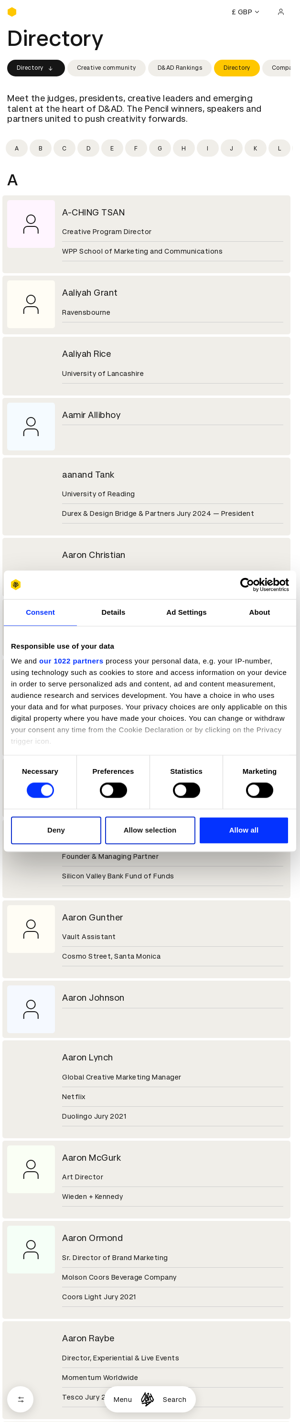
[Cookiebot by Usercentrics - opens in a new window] (247, 584)
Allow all (244, 830)
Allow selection (150, 830)
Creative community (106, 67)
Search (174, 1399)
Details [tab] (114, 612)
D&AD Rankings (180, 67)
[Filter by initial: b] (41, 148)
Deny (56, 830)
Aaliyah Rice (86, 354)
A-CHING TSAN (93, 212)
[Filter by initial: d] (88, 148)
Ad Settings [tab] (186, 612)
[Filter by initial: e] (112, 148)
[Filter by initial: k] (256, 148)
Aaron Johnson (93, 998)
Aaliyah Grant (90, 293)
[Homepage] (147, 1399)
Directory (36, 68)
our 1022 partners (71, 661)
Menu (123, 1399)
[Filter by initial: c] (64, 148)
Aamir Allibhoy (91, 415)
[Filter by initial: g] (160, 148)
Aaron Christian (94, 555)
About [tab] (259, 612)
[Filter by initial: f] (136, 148)
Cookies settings (48, 1368)
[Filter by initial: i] (208, 148)
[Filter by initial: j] (232, 148)
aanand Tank (88, 475)
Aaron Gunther (92, 917)
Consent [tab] (40, 612)
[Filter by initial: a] (17, 148)
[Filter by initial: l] (279, 148)
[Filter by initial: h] (184, 148)
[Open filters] (20, 1399)
